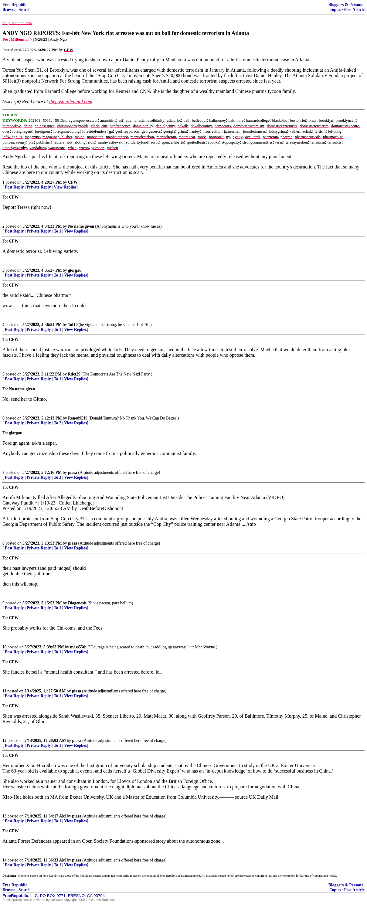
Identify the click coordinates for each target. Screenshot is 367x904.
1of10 (73, 324)
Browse (8, 9)
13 (4, 816)
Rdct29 (74, 374)
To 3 (57, 477)
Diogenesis (77, 603)
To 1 (57, 231)
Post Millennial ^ (17, 39)
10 (4, 647)
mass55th (78, 647)
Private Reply (39, 187)
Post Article (354, 9)
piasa (72, 472)
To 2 (57, 423)
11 (4, 691)
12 (4, 740)
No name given (81, 226)
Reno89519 (77, 418)
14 (4, 860)
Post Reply (14, 187)
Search (25, 9)
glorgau (75, 270)
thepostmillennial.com (70, 101)
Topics (335, 9)
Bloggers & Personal (346, 4)
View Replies (65, 187)
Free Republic (14, 4)
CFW (73, 182)
